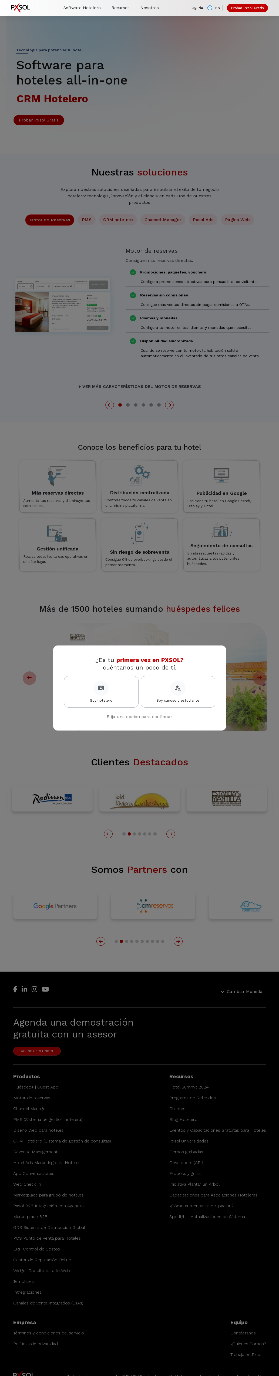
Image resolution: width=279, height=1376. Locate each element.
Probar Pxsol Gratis (247, 8)
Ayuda (197, 8)
